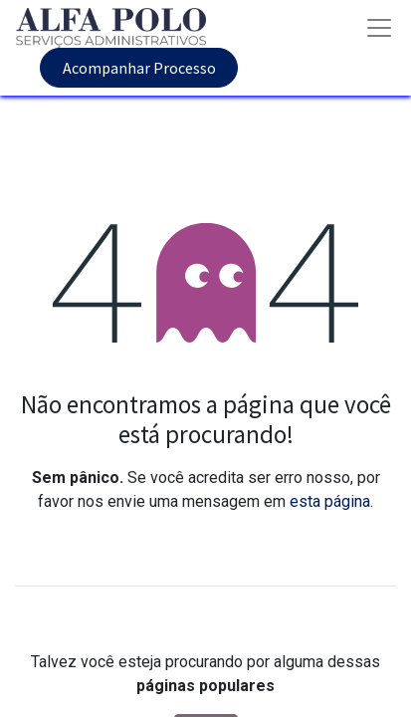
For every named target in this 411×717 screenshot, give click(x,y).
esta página (330, 501)
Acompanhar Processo (139, 68)
